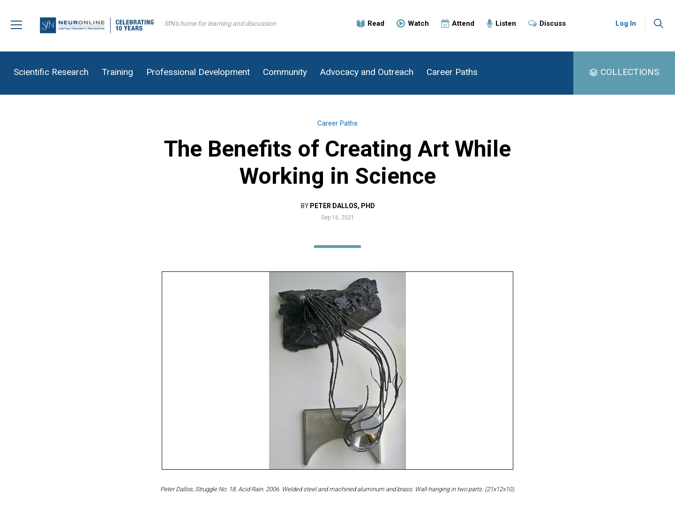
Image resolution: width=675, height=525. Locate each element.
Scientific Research (51, 72)
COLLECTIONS (629, 72)
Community (285, 72)
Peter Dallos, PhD (342, 206)
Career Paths (452, 72)
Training (117, 72)
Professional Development (198, 72)
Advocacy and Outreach (366, 72)
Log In (625, 23)
